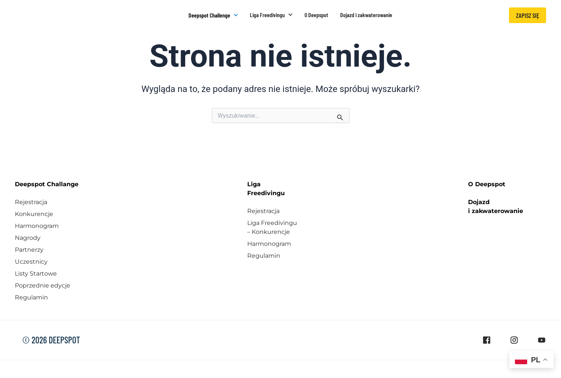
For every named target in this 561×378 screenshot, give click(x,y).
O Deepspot (486, 183)
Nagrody (28, 237)
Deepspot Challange (46, 183)
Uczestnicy (31, 260)
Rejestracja (31, 201)
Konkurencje (34, 213)
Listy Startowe (36, 272)
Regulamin (31, 296)
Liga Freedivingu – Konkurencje (272, 227)
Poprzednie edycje (42, 284)
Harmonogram (37, 225)
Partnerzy (29, 248)
